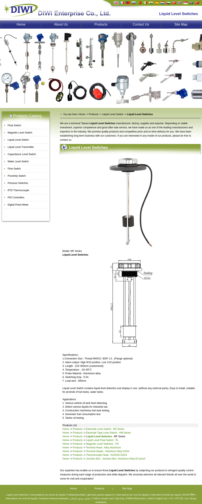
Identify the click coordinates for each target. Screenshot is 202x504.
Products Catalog (27, 116)
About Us (61, 24)
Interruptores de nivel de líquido (21, 498)
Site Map (180, 24)
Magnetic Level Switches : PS (102, 443)
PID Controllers (16, 197)
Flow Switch (14, 168)
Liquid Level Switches (88, 147)
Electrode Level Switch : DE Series (105, 429)
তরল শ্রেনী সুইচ (176, 498)
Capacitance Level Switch (22, 154)
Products (100, 24)
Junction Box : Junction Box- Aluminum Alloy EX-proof (115, 458)
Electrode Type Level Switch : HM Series (108, 432)
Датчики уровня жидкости (101, 494)
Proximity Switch (17, 175)
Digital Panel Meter (18, 204)
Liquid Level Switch (18, 139)
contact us (65, 139)
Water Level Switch (18, 161)
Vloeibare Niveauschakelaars (53, 498)
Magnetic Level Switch (20, 132)
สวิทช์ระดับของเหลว (136, 498)
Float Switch (14, 125)
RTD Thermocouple (18, 190)
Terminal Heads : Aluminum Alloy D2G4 (107, 451)
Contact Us (141, 24)
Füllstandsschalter (76, 494)
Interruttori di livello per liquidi (165, 494)
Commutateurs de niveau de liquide (48, 494)
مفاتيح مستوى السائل (80, 498)
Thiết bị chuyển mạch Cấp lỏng (108, 498)
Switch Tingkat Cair (157, 498)
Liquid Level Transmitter (21, 147)
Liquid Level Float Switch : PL (102, 440)
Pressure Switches (18, 183)
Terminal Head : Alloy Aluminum (103, 447)
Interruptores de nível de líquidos (132, 494)
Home (20, 24)
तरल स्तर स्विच (188, 494)
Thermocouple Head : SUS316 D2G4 (106, 455)
